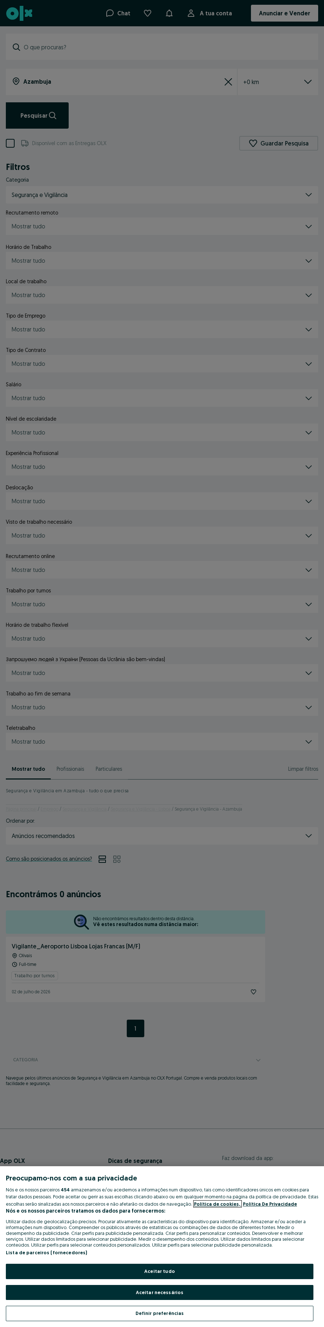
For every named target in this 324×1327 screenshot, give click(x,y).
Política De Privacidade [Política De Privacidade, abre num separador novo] (270, 1204)
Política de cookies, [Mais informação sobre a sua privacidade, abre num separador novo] (217, 1204)
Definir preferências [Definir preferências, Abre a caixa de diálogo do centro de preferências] (160, 1313)
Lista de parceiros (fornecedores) (46, 1252)
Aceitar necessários (159, 1292)
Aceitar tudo (159, 1271)
